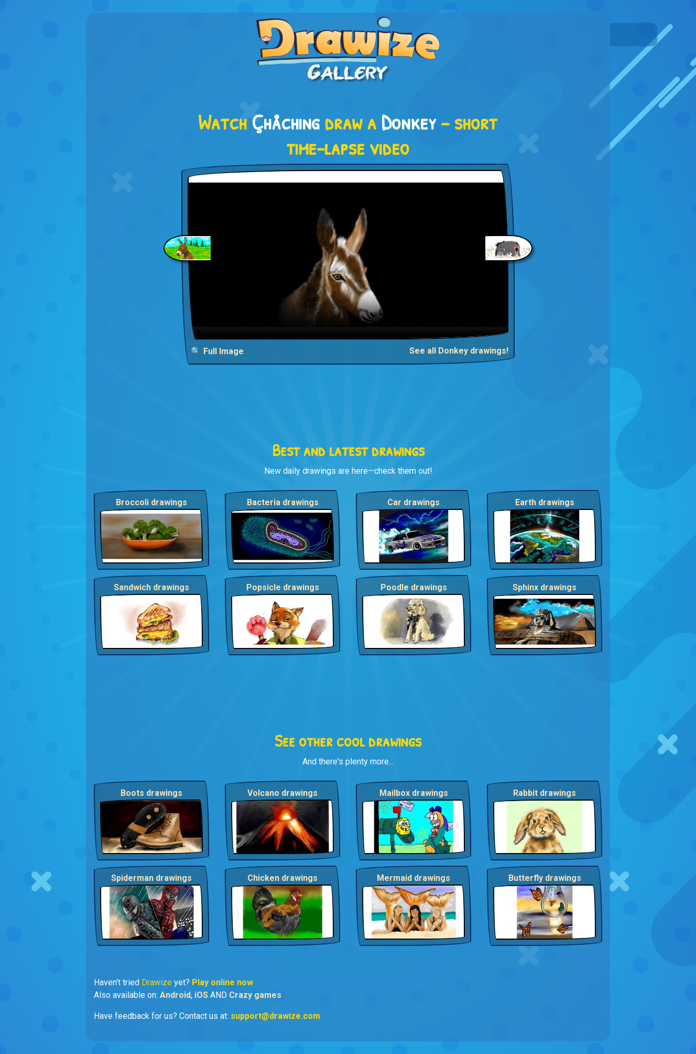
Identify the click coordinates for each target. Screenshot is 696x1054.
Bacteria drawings (283, 502)
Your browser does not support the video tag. (348, 254)
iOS (201, 995)
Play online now (222, 982)
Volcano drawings (282, 793)
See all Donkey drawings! (458, 351)
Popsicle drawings (282, 587)
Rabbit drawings (544, 793)
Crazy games (255, 995)
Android (175, 995)
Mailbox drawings (413, 793)
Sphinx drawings (545, 587)
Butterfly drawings (544, 878)
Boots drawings (151, 793)
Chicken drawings (282, 878)
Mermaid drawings (413, 878)
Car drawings (413, 502)
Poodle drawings (413, 587)
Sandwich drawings (151, 587)
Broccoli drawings (151, 502)
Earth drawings (544, 502)
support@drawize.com (275, 1016)
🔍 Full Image (217, 351)
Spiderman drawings (151, 878)
